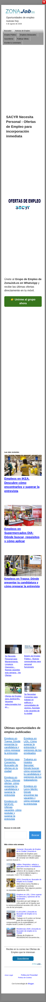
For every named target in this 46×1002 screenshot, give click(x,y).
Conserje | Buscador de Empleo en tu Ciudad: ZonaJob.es (29, 850)
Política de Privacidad (29, 975)
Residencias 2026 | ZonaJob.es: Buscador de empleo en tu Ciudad (29, 931)
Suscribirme (8, 39)
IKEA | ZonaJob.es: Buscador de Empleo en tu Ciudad (29, 881)
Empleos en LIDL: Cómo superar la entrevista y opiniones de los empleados (29, 897)
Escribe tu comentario (12, 43)
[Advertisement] (23, 76)
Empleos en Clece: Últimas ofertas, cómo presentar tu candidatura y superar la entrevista (12, 786)
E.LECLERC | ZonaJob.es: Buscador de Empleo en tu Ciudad (27, 914)
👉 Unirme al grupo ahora (23, 301)
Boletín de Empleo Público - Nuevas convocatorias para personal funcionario (32, 661)
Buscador (7, 31)
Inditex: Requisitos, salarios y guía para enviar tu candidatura (28, 865)
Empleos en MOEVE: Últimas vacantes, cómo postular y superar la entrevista (12, 810)
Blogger (31, 984)
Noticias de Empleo (22, 31)
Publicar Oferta (22, 39)
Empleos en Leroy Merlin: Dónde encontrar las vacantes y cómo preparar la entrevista (32, 795)
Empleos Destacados (28, 35)
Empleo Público (10, 35)
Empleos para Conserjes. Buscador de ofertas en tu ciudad (11, 765)
